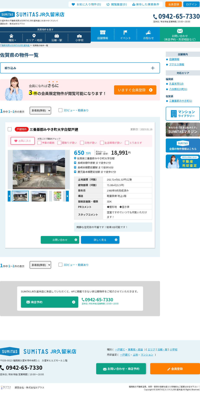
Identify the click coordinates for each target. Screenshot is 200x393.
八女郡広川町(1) (178, 89)
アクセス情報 (176, 64)
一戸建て (120, 349)
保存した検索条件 (147, 4)
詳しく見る (100, 240)
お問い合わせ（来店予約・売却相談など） (179, 37)
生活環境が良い (113, 142)
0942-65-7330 (24, 367)
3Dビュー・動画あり (76, 110)
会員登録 (173, 4)
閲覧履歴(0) (119, 4)
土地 (135, 354)
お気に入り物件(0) (89, 4)
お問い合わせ (60, 240)
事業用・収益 (135, 349)
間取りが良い (69, 142)
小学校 (79, 40)
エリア (151, 349)
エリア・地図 (34, 40)
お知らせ (148, 38)
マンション (147, 354)
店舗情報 (102, 38)
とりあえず (135, 142)
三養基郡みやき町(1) (180, 100)
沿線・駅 (56, 40)
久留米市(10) (176, 83)
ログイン (191, 4)
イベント (125, 38)
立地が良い (90, 142)
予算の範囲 (48, 142)
